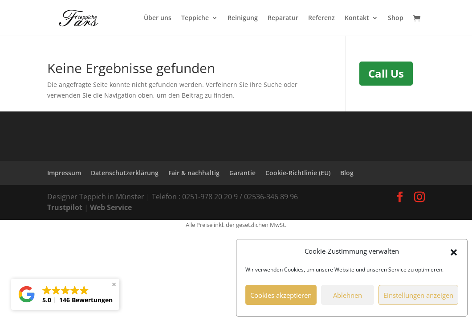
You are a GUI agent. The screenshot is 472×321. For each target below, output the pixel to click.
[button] (453, 251)
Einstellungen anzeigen (418, 295)
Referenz (321, 18)
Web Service (111, 207)
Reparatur (283, 18)
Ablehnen (347, 295)
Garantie (242, 173)
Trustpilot (65, 207)
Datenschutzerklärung (125, 173)
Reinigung (243, 18)
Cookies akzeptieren (281, 295)
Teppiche (195, 18)
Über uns (157, 18)
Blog (347, 173)
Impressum (64, 173)
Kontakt (357, 18)
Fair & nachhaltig (194, 173)
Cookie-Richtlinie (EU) (297, 173)
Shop (395, 18)
